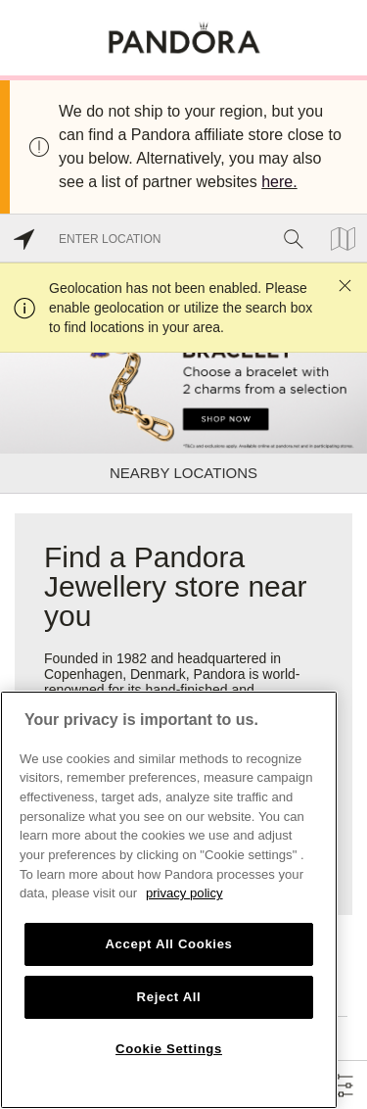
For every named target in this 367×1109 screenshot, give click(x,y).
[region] (169, 900)
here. (279, 181)
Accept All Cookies (168, 944)
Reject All (169, 996)
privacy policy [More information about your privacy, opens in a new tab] (184, 893)
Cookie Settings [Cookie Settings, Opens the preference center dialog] (168, 1048)
